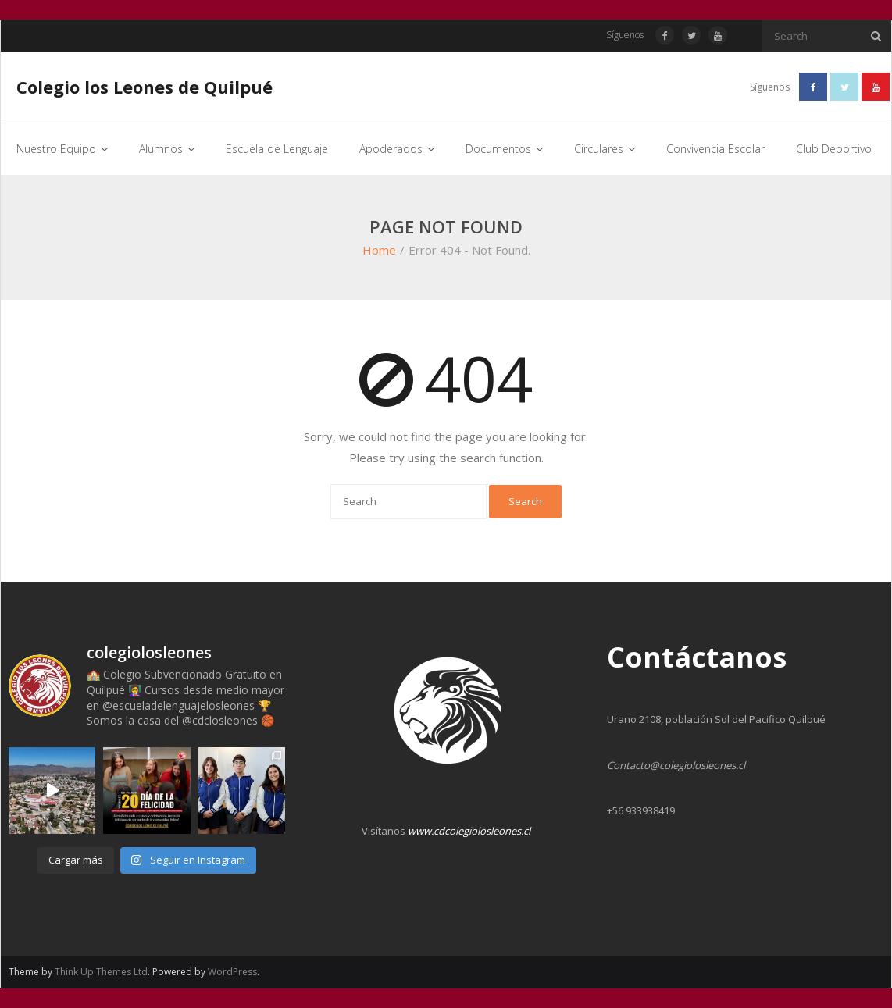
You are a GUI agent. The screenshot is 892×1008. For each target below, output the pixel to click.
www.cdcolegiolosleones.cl (469, 831)
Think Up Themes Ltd (101, 971)
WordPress (232, 971)
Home (379, 250)
